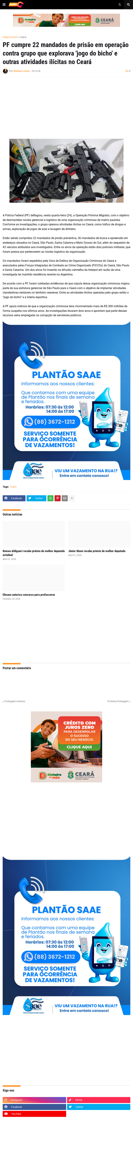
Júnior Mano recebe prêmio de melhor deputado (96, 551)
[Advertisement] (63, 106)
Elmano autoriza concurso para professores (29, 594)
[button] (4, 5)
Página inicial (10, 37)
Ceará (23, 37)
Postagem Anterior (14, 701)
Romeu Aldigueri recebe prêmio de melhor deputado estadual (34, 553)
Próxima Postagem (118, 701)
